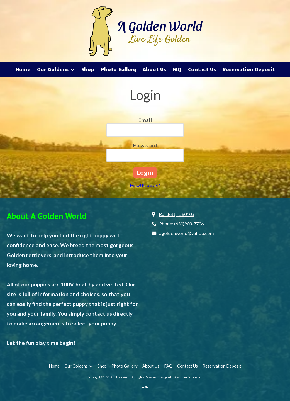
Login (145, 386)
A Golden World (160, 25)
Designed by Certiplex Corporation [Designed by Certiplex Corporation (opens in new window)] (181, 377)
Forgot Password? (145, 185)
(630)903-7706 (189, 223)
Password (145, 145)
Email (145, 119)
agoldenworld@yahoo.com (186, 233)
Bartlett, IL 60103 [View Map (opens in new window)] (176, 214)
